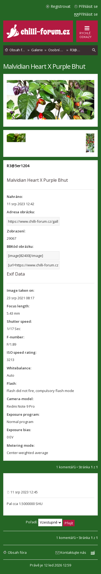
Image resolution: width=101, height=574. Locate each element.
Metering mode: (20, 445)
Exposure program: (23, 414)
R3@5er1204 (18, 165)
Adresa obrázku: (21, 211)
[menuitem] (94, 50)
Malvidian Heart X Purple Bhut (44, 66)
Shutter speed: (19, 321)
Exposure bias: (19, 429)
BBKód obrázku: (20, 246)
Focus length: (18, 306)
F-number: (15, 337)
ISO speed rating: (21, 352)
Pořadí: (50, 522)
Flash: (11, 383)
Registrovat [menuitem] (61, 6)
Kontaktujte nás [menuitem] (73, 552)
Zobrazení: (16, 231)
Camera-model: (20, 398)
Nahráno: (15, 196)
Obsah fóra (17, 552)
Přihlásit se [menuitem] (88, 6)
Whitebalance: (19, 368)
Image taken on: (20, 290)
